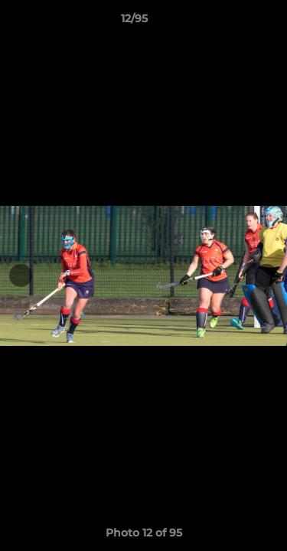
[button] (232, 22)
